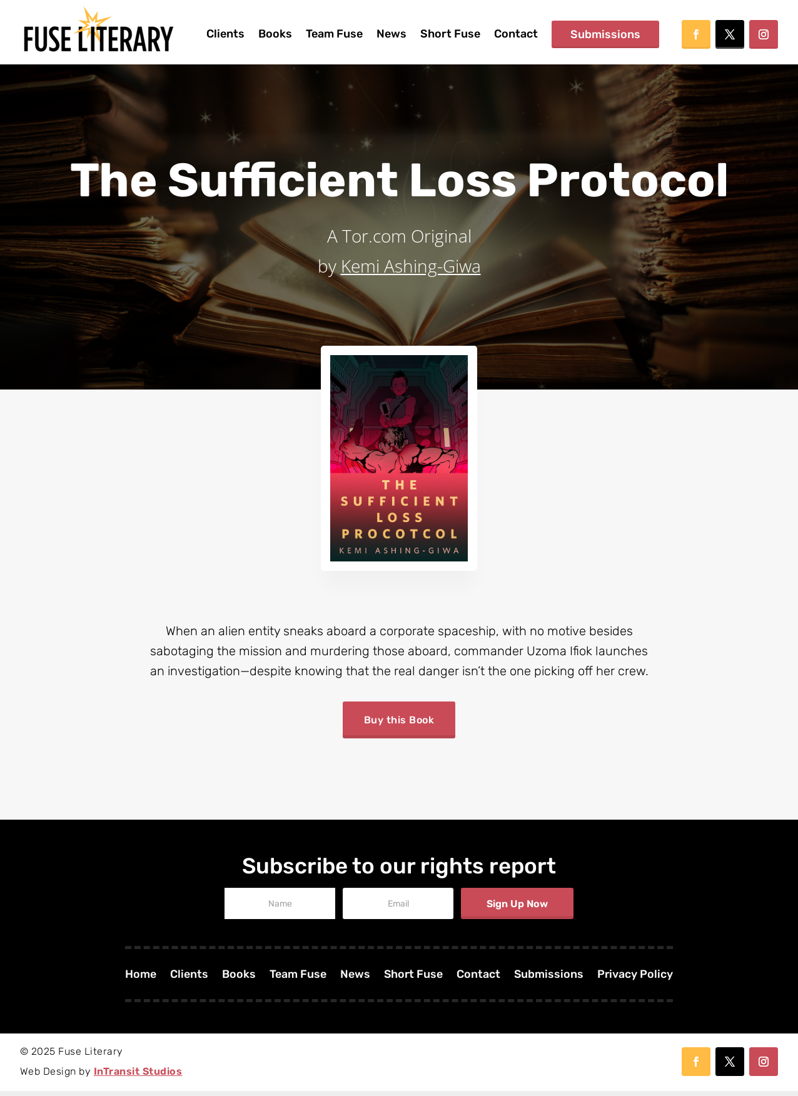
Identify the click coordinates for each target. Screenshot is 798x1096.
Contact (516, 34)
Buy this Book (399, 722)
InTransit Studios (138, 1076)
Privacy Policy (636, 980)
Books (275, 34)
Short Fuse (450, 34)
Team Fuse (334, 34)
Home (139, 980)
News (391, 34)
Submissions (605, 34)
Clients (225, 34)
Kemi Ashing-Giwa (411, 266)
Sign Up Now (517, 909)
